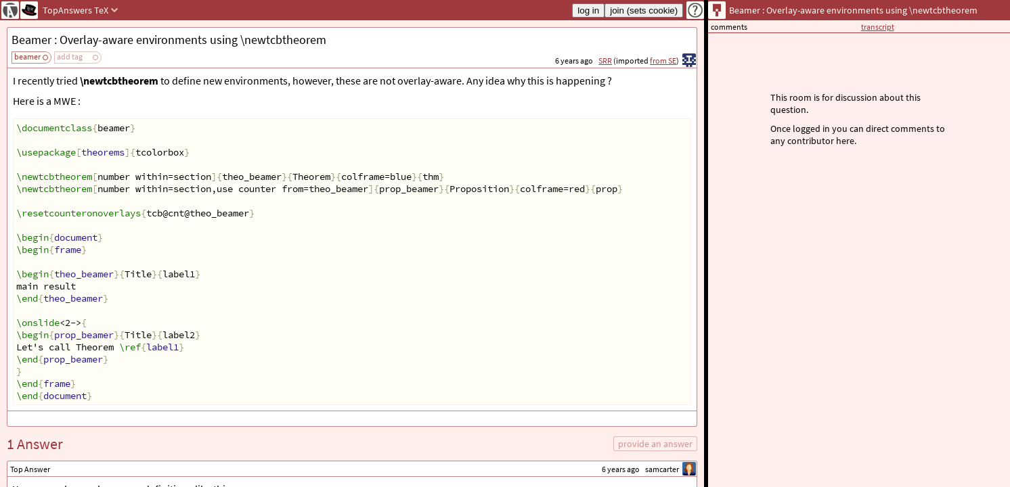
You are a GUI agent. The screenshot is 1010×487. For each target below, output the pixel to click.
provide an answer (655, 444)
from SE (663, 60)
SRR (605, 60)
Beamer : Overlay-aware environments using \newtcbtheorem (169, 39)
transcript (877, 27)
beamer (27, 56)
